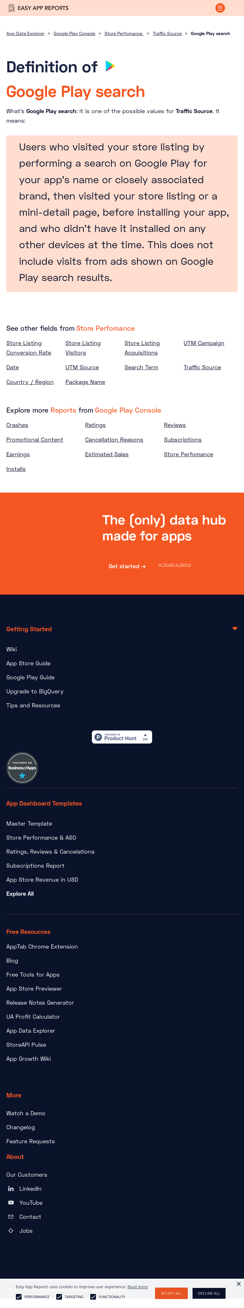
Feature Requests (30, 1141)
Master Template (29, 823)
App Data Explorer (25, 33)
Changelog (20, 1127)
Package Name (85, 381)
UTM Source (82, 367)
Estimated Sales (107, 454)
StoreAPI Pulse (26, 1044)
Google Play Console (74, 33)
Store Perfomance (124, 33)
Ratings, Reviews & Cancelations (50, 851)
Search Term (141, 367)
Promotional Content (34, 439)
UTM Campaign (204, 342)
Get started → (127, 566)
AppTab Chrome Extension (42, 946)
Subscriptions (183, 439)
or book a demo (174, 564)
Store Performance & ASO (41, 837)
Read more (137, 1287)
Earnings (18, 454)
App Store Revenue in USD (42, 879)
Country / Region (30, 381)
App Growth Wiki (28, 1058)
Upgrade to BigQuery (35, 691)
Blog (12, 960)
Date (12, 367)
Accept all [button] (171, 1293)
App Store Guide (28, 663)
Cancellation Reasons (114, 439)
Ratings (95, 424)
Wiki (11, 649)
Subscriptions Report (35, 865)
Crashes (17, 424)
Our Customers (26, 1174)
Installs (16, 468)
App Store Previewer (34, 988)
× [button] (238, 1284)
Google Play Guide (30, 677)
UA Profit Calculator (33, 1016)
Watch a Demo (25, 1112)
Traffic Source (167, 33)
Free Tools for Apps (33, 974)
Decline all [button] (209, 1293)
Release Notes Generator (40, 1002)
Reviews (175, 424)
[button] (220, 8)
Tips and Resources (33, 705)
